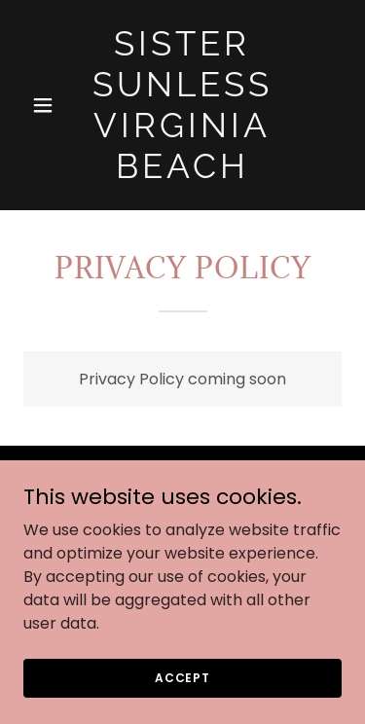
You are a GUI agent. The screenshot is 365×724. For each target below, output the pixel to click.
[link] (182, 173)
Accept (182, 677)
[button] (47, 105)
